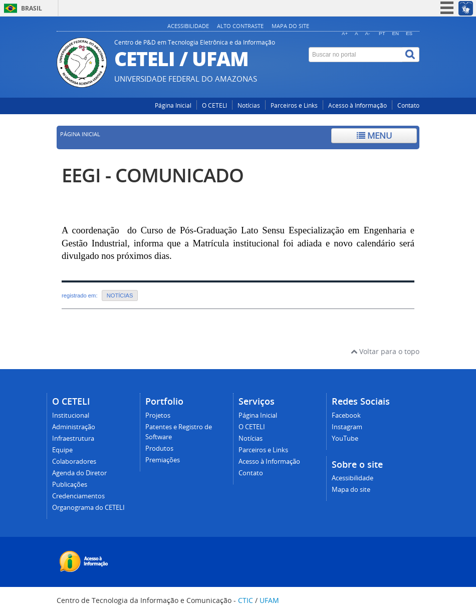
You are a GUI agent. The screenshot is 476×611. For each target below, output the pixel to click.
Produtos (159, 448)
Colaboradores (74, 461)
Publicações (69, 484)
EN (395, 33)
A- (367, 33)
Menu (374, 135)
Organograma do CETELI (88, 507)
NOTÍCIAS (120, 295)
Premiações (162, 460)
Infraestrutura (73, 438)
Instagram (347, 427)
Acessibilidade (188, 26)
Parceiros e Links (294, 105)
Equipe (62, 450)
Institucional (70, 415)
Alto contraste (240, 26)
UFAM (269, 600)
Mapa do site (290, 26)
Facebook (346, 415)
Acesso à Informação (357, 105)
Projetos (157, 415)
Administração (73, 427)
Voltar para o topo (385, 351)
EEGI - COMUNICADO (153, 175)
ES (409, 33)
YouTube (345, 438)
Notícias (248, 105)
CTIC (245, 600)
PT (382, 33)
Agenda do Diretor (79, 473)
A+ (345, 33)
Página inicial (80, 134)
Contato (408, 105)
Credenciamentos (78, 496)
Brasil (31, 8)
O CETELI (214, 105)
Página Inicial (173, 105)
